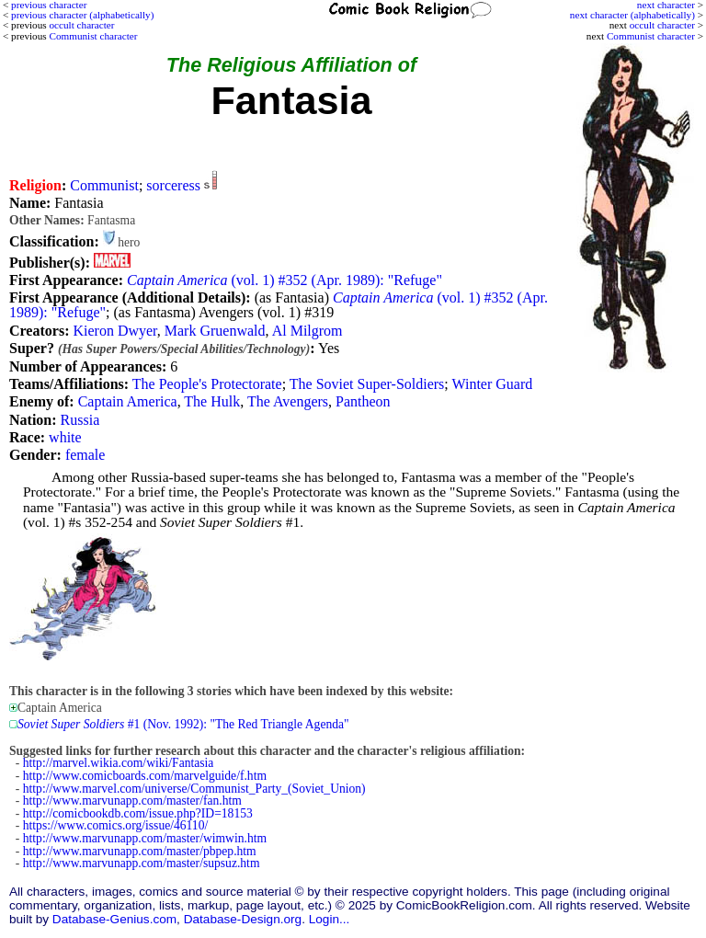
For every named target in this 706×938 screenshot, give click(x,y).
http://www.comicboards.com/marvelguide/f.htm (145, 776)
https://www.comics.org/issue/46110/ (116, 825)
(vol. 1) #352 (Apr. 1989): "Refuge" (284, 280)
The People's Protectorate (207, 384)
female (85, 455)
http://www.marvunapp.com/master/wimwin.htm (145, 838)
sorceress (173, 185)
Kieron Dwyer (114, 330)
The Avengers (287, 401)
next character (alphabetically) (632, 14)
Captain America (127, 401)
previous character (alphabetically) (82, 14)
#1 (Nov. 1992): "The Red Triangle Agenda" (183, 724)
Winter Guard (491, 384)
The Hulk (212, 401)
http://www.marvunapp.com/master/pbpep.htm (139, 851)
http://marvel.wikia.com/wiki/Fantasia (118, 763)
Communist (104, 185)
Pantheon (363, 401)
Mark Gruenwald (215, 330)
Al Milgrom (307, 330)
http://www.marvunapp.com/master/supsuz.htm (141, 863)
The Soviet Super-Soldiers (367, 384)
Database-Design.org (243, 919)
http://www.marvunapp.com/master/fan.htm (132, 800)
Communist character (651, 35)
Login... (329, 919)
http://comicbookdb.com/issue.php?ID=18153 (138, 813)
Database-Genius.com (114, 919)
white (65, 437)
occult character (662, 24)
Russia (80, 420)
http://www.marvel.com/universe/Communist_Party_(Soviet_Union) (194, 788)
